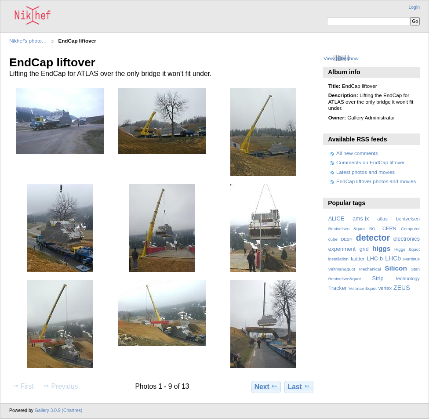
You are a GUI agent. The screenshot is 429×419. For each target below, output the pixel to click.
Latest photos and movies (365, 172)
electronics (406, 239)
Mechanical (370, 269)
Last (299, 386)
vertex (385, 288)
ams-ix (361, 219)
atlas (382, 218)
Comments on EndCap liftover (370, 162)
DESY (347, 239)
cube (333, 239)
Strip (378, 278)
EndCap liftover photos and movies (376, 181)
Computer (410, 228)
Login (414, 7)
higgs (381, 248)
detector (373, 237)
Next (266, 386)
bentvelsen (408, 218)
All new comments (357, 153)
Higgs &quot (407, 249)
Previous (60, 386)
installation (338, 258)
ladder (357, 258)
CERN (389, 228)
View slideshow (341, 58)
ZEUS (401, 287)
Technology (407, 278)
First (22, 386)
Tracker (337, 288)
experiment (342, 249)
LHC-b (375, 259)
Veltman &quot (363, 288)
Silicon (396, 268)
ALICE (336, 219)
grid (364, 249)
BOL (373, 228)
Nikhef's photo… (28, 40)
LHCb (393, 258)
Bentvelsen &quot (346, 228)
